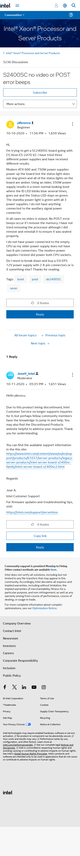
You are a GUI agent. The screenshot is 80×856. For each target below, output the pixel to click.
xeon (13, 288)
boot (20, 279)
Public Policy (12, 675)
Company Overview (17, 623)
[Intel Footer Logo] (8, 792)
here (53, 569)
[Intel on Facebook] (4, 687)
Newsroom (10, 638)
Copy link (40, 535)
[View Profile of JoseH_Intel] (27, 373)
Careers (8, 653)
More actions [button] (15, 103)
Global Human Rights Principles (30, 753)
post (35, 279)
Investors (9, 645)
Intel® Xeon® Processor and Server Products (33, 53)
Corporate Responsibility (20, 660)
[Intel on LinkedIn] (24, 687)
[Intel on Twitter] (14, 687)
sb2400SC (53, 279)
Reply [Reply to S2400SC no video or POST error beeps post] (40, 314)
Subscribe (40, 92)
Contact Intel (12, 630)
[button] (72, 124)
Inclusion (9, 668)
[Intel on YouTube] (34, 687)
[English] (65, 5)
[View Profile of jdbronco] (25, 123)
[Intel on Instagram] (43, 687)
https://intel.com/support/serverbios (32, 512)
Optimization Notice (44, 608)
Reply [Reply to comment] (40, 547)
